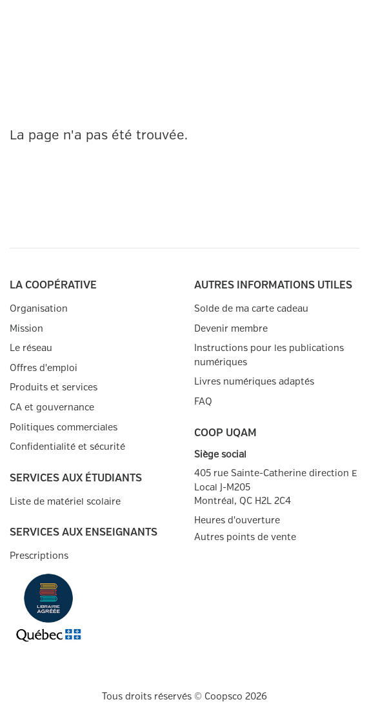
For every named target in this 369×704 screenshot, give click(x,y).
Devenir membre (231, 329)
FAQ (203, 402)
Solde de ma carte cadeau (251, 309)
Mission (26, 329)
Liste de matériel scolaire (65, 502)
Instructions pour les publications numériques (269, 355)
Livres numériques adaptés (254, 382)
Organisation (39, 309)
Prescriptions (39, 556)
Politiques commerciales (63, 427)
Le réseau (31, 348)
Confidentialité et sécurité (67, 447)
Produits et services (53, 387)
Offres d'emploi (43, 368)
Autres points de (245, 537)
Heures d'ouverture (237, 520)
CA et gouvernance (52, 407)
